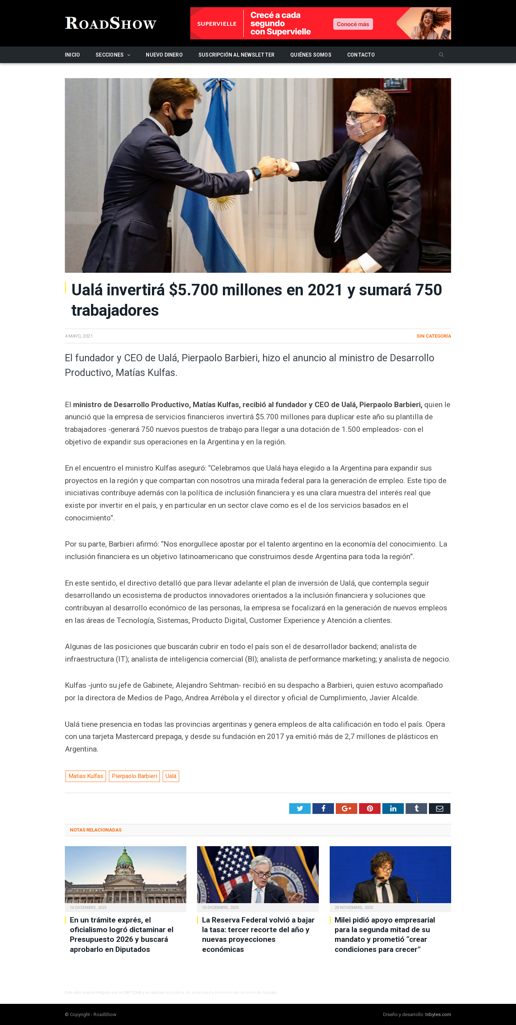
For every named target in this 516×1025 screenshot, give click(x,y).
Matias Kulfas (85, 776)
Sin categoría (434, 336)
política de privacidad (190, 992)
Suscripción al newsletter (236, 55)
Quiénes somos (310, 55)
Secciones (110, 55)
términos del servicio (235, 992)
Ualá (171, 776)
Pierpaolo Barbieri (134, 776)
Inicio (72, 55)
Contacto (361, 55)
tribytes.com (438, 1014)
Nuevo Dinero (164, 55)
